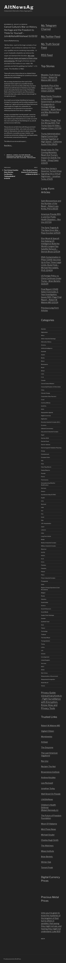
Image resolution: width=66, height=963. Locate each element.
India (42, 507)
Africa (42, 335)
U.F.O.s (43, 647)
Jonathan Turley (48, 788)
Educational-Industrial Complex (49, 431)
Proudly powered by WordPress (12, 959)
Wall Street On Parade (50, 794)
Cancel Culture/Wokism (21, 154)
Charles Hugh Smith (49, 840)
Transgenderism (45, 641)
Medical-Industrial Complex (48, 542)
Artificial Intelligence (46, 348)
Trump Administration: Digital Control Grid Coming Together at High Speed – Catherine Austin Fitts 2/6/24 (51, 139)
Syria (42, 625)
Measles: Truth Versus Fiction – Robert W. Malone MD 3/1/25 (50, 77)
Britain (43, 370)
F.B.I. (42, 460)
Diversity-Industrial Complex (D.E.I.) (50, 422)
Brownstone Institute (50, 772)
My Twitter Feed (50, 36)
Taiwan (43, 628)
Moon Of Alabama (49, 824)
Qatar (42, 584)
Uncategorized (45, 657)
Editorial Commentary (47, 428)
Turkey (43, 644)
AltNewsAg (19, 7)
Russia (43, 596)
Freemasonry (44, 480)
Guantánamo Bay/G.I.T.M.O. (48, 494)
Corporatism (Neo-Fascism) (16, 157)
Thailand (43, 634)
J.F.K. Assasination (46, 523)
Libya (42, 533)
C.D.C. (42, 374)
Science (43, 605)
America (10, 154)
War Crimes (44, 673)
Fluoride (43, 473)
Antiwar (44, 742)
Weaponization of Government (49, 676)
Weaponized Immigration (48, 679)
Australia (43, 351)
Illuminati (43, 504)
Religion (43, 592)
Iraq (42, 514)
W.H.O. (43, 669)
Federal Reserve (45, 470)
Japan (42, 526)
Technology (44, 631)
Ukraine (43, 653)
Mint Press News (48, 829)
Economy (43, 425)
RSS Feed (47, 55)
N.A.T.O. (43, 552)
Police (42, 575)
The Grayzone (47, 747)
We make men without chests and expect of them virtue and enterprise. (20, 58)
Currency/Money (45, 402)
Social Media (44, 612)
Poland (43, 571)
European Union (45, 457)
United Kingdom (45, 660)
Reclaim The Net (48, 766)
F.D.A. (42, 464)
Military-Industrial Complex (48, 546)
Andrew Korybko (48, 777)
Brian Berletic (47, 856)
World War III (44, 682)
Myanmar (43, 549)
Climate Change (45, 393)
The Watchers (47, 845)
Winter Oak (46, 862)
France (43, 476)
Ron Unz (44, 761)
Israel (42, 517)
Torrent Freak (47, 867)
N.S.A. (42, 562)
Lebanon (43, 530)
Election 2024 (45, 438)
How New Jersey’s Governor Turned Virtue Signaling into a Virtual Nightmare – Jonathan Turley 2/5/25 (51, 173)
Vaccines (43, 663)
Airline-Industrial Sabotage (48, 338)
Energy (43, 451)
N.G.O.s (43, 555)
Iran (42, 510)
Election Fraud (45, 441)
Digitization (44, 419)
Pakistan (43, 565)
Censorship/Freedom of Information (20, 156)
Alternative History (46, 342)
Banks (43, 358)
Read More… (8, 145)
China (42, 390)
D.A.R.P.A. (43, 406)
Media (43, 539)
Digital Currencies (46, 415)
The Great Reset (45, 637)
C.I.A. (42, 377)
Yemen (43, 686)
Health (43, 497)
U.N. (42, 650)
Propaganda (31, 157)
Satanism (43, 599)
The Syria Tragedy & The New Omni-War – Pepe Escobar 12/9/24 (50, 230)
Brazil (42, 367)
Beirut (42, 361)
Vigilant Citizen (47, 731)
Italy (42, 520)
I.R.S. (42, 501)
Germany (43, 488)
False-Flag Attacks (46, 467)
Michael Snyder (48, 835)
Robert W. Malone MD (50, 725)
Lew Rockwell (47, 783)
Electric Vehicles (45, 444)
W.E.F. (42, 666)
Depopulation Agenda (47, 412)
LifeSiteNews (47, 799)
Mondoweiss (46, 736)
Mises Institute (47, 851)
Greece (43, 491)
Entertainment (45, 454)
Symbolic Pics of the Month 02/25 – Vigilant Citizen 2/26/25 (51, 88)
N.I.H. (42, 559)
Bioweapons (44, 364)
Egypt (42, 435)
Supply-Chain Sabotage (47, 615)
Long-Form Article (46, 536)
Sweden (43, 618)
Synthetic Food (45, 621)
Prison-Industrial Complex (48, 578)
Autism (43, 354)
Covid (42, 399)
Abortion (43, 329)
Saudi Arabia (44, 602)
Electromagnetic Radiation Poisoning (51, 447)
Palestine (43, 568)
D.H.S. (42, 409)
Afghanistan (44, 332)
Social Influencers (46, 609)
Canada (43, 380)
